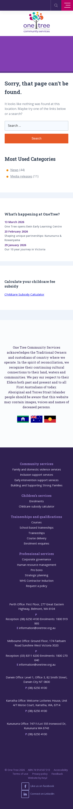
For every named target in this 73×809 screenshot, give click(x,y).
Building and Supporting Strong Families (36, 485)
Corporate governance (36, 559)
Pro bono (37, 570)
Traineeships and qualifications (36, 517)
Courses (36, 522)
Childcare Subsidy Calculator (24, 294)
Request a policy (36, 586)
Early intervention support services (36, 480)
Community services (36, 464)
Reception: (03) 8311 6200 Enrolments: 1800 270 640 (37, 658)
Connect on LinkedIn (37, 794)
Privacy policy (39, 773)
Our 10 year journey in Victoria (24, 249)
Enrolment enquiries (36, 543)
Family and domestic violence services (36, 469)
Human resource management (36, 565)
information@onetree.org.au (37, 628)
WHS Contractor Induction (37, 580)
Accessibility (61, 770)
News (14, 170)
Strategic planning (36, 575)
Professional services (36, 554)
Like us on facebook (37, 786)
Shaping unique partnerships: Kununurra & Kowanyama (33, 238)
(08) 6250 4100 (37, 688)
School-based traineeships (37, 527)
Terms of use (20, 773)
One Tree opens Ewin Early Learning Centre (33, 226)
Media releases (21, 176)
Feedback (57, 773)
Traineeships (36, 533)
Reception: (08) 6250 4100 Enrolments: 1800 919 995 (37, 621)
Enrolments (36, 501)
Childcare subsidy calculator (36, 506)
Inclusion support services (36, 474)
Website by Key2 (37, 778)
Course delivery (36, 538)
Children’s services (36, 496)
